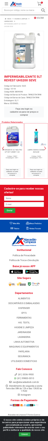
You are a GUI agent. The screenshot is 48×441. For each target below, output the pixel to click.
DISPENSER (24, 308)
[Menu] (6, 4)
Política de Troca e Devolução (24, 260)
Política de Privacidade (24, 255)
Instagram (24, 395)
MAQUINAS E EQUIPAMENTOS (24, 346)
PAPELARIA (24, 351)
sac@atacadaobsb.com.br (24, 382)
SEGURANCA (24, 356)
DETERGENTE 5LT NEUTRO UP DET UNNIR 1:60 (12, 151)
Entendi (25, 437)
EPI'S (24, 313)
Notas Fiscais (33, 229)
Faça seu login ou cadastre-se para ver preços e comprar (24, 112)
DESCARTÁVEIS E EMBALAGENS (24, 303)
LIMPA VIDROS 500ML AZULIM (36, 151)
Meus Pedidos (34, 223)
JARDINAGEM (24, 332)
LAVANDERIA (24, 337)
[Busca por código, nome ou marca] (21, 10)
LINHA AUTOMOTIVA (24, 342)
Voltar (39, 18)
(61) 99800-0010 (24, 378)
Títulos (14, 229)
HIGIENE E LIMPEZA (24, 327)
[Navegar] (3, 148)
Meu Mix (14, 223)
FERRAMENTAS (24, 318)
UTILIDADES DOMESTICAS (24, 361)
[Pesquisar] (43, 10)
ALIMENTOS (24, 298)
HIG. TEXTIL (24, 322)
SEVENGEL (14, 103)
